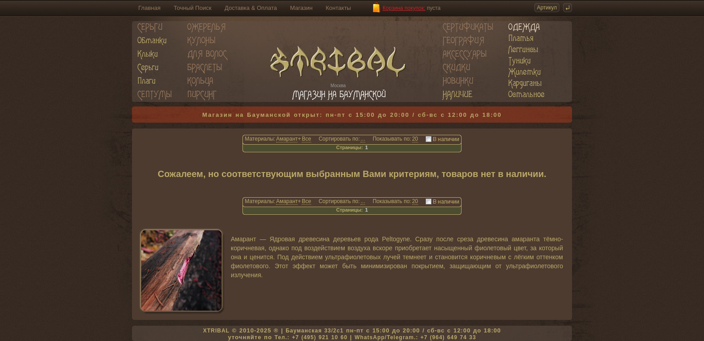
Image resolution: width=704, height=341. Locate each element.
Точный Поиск (192, 7)
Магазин (301, 7)
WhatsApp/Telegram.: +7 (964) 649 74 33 (415, 337)
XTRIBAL (216, 331)
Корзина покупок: (404, 8)
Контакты (338, 7)
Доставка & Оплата (250, 7)
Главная (149, 7)
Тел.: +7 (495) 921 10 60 (310, 337)
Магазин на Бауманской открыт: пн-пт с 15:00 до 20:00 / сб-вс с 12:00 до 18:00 (352, 114)
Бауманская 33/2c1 (314, 331)
